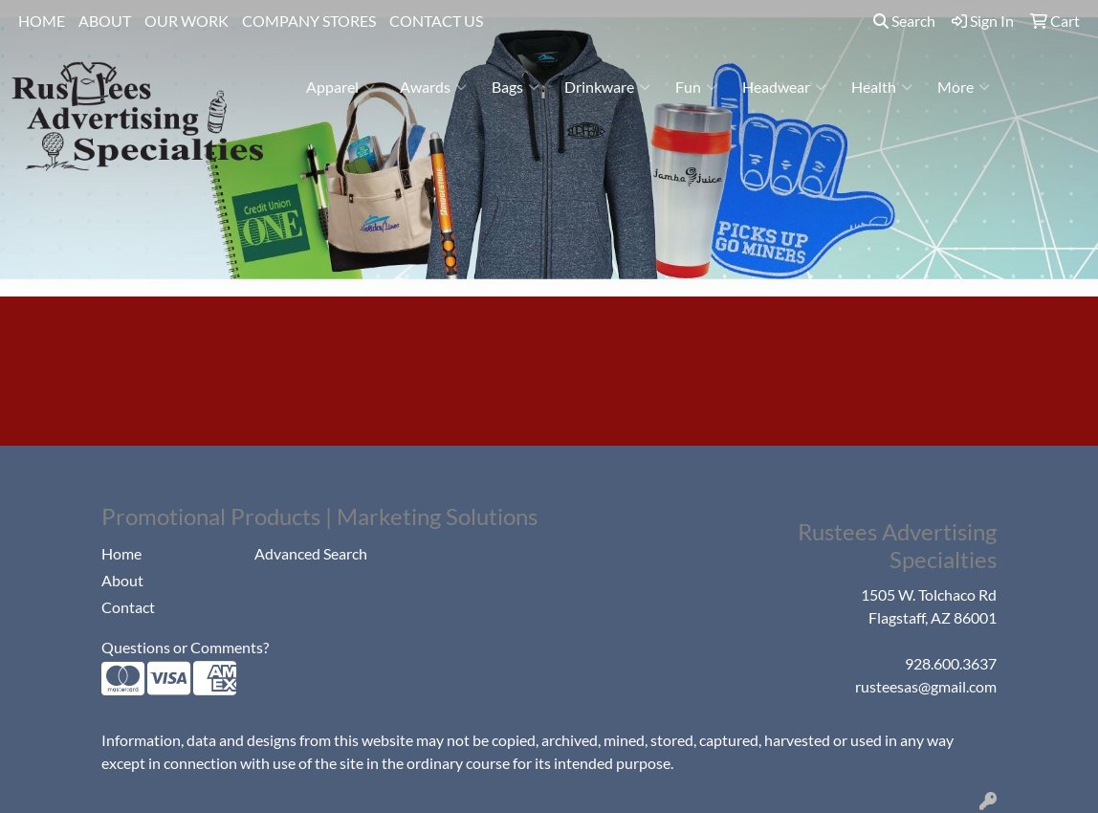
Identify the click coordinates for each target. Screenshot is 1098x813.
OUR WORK (186, 20)
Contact (128, 607)
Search (904, 20)
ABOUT (104, 20)
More (963, 87)
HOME (41, 20)
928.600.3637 (951, 663)
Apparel (340, 87)
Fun (696, 87)
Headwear (784, 87)
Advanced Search (310, 553)
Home (121, 553)
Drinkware (607, 87)
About (122, 580)
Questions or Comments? (185, 647)
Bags (515, 87)
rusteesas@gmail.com (926, 686)
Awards (433, 87)
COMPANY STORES (309, 20)
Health (881, 87)
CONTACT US (436, 20)
